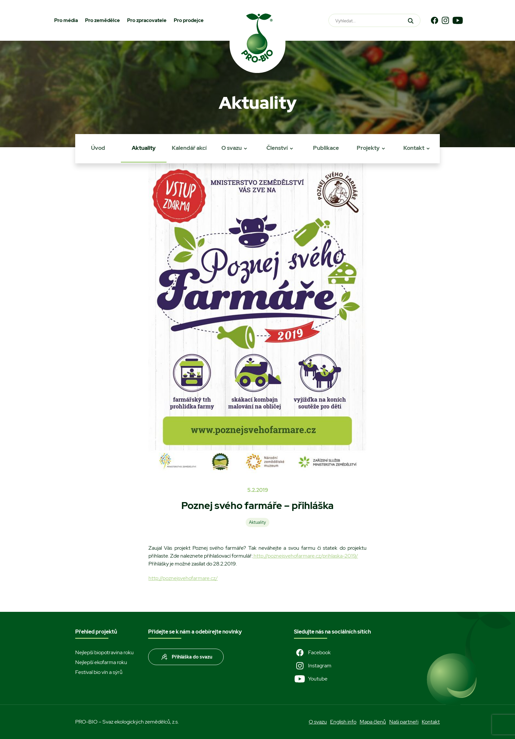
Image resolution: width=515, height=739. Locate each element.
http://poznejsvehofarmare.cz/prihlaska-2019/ (305, 555)
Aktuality (144, 147)
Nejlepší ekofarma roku (101, 662)
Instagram (312, 665)
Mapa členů (373, 721)
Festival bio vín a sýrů (99, 672)
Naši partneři (403, 721)
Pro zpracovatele (147, 20)
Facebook (312, 652)
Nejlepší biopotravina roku (104, 652)
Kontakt (413, 147)
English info (343, 721)
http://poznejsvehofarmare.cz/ (183, 578)
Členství (277, 147)
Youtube (310, 678)
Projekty (368, 147)
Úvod (98, 147)
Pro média (66, 20)
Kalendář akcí (189, 147)
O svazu (231, 147)
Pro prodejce (189, 20)
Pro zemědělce (102, 20)
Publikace (326, 147)
